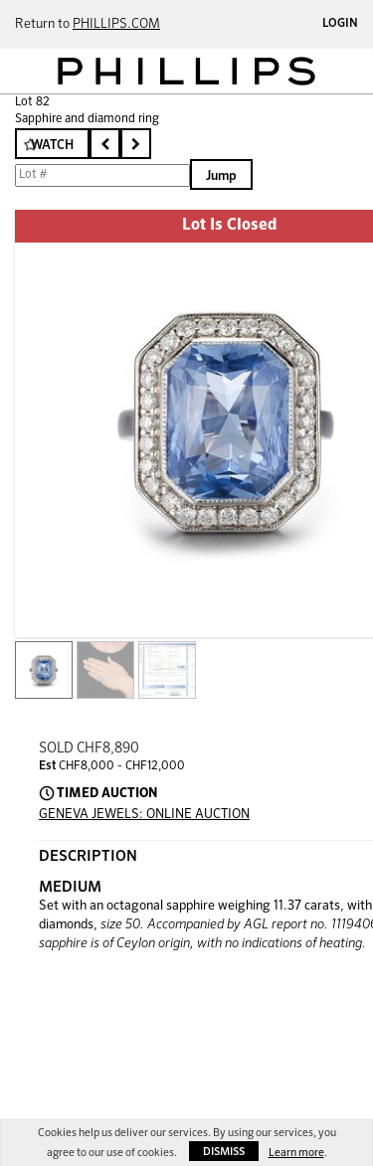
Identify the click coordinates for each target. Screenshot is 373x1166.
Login (340, 24)
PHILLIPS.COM (116, 24)
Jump (221, 176)
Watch (52, 145)
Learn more (296, 1152)
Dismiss (224, 1151)
